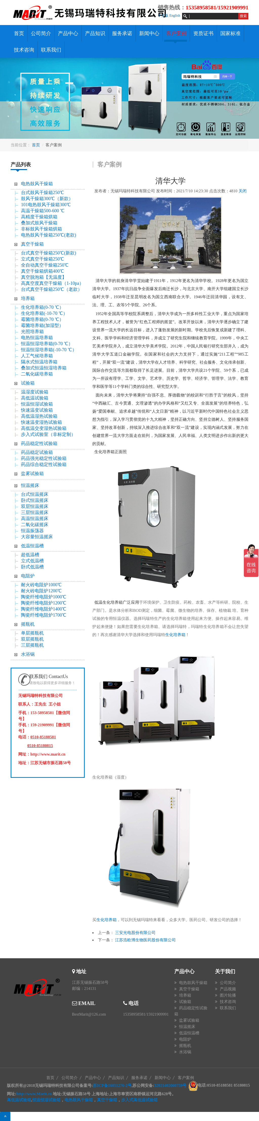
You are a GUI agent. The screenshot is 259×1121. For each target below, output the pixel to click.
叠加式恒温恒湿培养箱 (44, 367)
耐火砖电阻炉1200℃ (41, 590)
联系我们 (51, 50)
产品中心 (68, 33)
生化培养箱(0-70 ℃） (42, 307)
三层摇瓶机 (32, 645)
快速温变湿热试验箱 (41, 422)
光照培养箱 (32, 331)
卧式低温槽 (32, 566)
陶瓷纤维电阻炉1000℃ (43, 596)
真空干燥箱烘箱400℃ (42, 271)
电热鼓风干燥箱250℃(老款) (48, 235)
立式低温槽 (32, 560)
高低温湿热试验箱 (39, 416)
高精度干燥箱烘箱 (39, 216)
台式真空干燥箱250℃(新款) (48, 252)
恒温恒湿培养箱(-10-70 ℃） (48, 349)
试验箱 (28, 383)
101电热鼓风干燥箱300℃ (46, 204)
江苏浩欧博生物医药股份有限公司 (145, 940)
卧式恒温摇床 (34, 500)
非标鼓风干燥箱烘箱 (41, 228)
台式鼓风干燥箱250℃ (42, 192)
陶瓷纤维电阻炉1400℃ (43, 609)
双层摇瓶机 (32, 639)
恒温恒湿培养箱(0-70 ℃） (47, 343)
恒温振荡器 (32, 530)
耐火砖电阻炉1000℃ (41, 584)
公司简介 (41, 33)
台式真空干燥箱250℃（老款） (51, 289)
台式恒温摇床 (34, 494)
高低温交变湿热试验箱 (44, 428)
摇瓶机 (28, 624)
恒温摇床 (30, 485)
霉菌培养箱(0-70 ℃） (42, 319)
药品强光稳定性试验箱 (44, 458)
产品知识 (95, 33)
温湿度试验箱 (34, 391)
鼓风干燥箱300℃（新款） (50, 198)
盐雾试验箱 (32, 473)
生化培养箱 (175, 635)
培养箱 (28, 298)
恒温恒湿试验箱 (37, 404)
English (174, 15)
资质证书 (203, 33)
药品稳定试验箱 (37, 452)
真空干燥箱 (32, 244)
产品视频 (228, 989)
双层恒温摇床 (34, 506)
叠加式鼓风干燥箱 (39, 222)
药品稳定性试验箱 (39, 443)
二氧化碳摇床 (34, 524)
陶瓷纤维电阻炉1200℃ (43, 602)
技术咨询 (24, 50)
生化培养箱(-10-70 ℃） (44, 313)
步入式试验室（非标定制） (48, 434)
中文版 (163, 15)
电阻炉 (28, 575)
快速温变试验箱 (37, 410)
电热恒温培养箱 (37, 337)
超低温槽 (30, 554)
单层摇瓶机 (32, 633)
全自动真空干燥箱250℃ (45, 265)
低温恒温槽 (32, 545)
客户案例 (176, 33)
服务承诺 (122, 33)
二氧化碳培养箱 (37, 374)
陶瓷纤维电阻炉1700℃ (43, 615)
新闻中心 (149, 33)
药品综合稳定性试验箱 (44, 464)
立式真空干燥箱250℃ (42, 259)
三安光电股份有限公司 (135, 932)
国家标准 (230, 33)
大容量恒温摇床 (37, 536)
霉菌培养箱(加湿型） (42, 325)
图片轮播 (228, 995)
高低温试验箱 (34, 398)
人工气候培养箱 (37, 355)
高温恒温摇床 (34, 518)
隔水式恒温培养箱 (39, 361)
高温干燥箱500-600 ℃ (42, 210)
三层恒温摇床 (34, 512)
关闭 (243, 191)
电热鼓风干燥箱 (37, 183)
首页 (19, 33)
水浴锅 (28, 654)
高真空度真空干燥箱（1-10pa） (52, 283)
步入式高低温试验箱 (139, 1100)
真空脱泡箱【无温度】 (44, 277)
